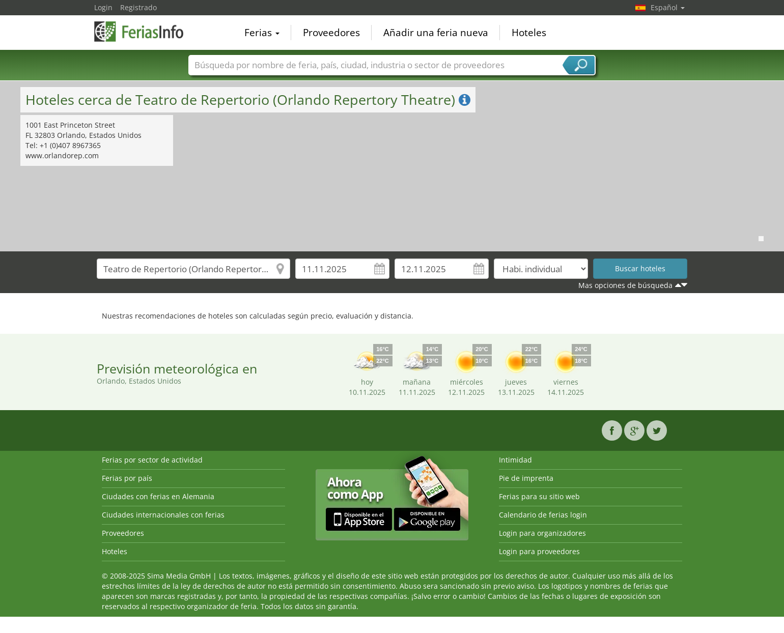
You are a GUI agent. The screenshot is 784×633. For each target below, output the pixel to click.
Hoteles (529, 32)
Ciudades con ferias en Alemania (158, 496)
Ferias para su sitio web (539, 496)
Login (103, 7)
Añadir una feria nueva (435, 32)
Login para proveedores (539, 551)
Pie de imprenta (526, 478)
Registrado (138, 7)
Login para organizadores (542, 533)
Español (668, 7)
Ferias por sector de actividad (152, 460)
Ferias (261, 32)
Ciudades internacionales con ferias (163, 515)
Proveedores (331, 32)
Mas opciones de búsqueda (625, 285)
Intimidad (515, 460)
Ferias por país (127, 478)
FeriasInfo (145, 31)
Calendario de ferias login (543, 515)
